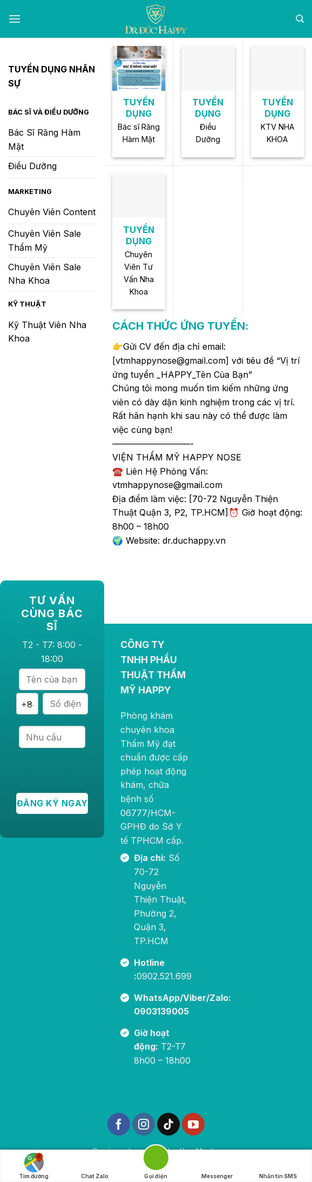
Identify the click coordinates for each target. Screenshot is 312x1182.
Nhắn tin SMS (278, 1166)
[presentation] (98, 772)
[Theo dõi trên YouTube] (193, 1124)
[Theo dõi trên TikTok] (168, 1124)
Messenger (217, 1166)
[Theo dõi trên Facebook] (118, 1124)
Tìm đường (34, 1166)
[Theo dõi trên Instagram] (143, 1124)
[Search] (300, 19)
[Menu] (14, 18)
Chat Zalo (94, 1166)
